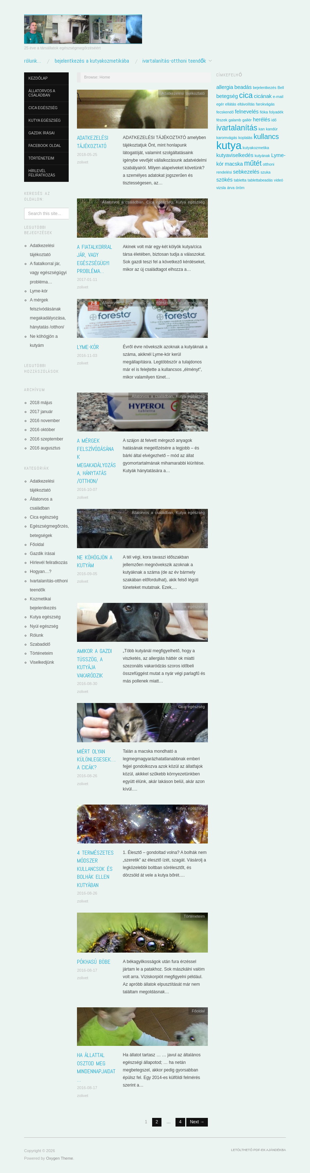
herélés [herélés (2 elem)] (261, 119)
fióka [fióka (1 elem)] (264, 112)
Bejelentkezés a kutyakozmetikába (92, 61)
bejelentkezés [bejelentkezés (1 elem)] (264, 87)
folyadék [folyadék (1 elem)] (276, 112)
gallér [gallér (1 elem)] (247, 120)
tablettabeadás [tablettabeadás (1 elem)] (260, 180)
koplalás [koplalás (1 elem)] (245, 137)
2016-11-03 (87, 355)
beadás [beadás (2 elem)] (243, 87)
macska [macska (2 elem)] (234, 164)
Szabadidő (40, 644)
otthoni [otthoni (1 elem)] (268, 164)
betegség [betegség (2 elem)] (227, 96)
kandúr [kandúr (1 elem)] (272, 129)
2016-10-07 (87, 489)
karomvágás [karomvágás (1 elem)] (226, 137)
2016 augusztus (45, 448)
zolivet (82, 162)
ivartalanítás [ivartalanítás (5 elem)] (236, 128)
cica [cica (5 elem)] (246, 95)
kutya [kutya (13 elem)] (228, 145)
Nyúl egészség (44, 626)
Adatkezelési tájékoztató (92, 141)
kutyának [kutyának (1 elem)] (262, 155)
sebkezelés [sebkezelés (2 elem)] (246, 172)
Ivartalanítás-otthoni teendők (174, 61)
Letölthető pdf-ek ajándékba (258, 1150)
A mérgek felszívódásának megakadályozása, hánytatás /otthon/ (96, 461)
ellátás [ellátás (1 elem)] (230, 104)
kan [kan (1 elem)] (262, 129)
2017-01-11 (87, 279)
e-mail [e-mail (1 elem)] (278, 96)
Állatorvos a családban (41, 93)
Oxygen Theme (59, 1158)
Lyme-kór (39, 291)
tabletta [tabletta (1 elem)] (240, 180)
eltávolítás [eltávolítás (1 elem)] (246, 104)
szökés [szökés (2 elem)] (224, 180)
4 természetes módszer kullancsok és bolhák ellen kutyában (95, 869)
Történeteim (41, 158)
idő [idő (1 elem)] (274, 120)
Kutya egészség (44, 120)
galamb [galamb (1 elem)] (235, 120)
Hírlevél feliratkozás (41, 173)
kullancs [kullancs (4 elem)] (266, 136)
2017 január (41, 411)
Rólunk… (32, 61)
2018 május (41, 402)
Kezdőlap (37, 78)
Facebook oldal (44, 146)
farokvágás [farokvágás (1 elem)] (265, 104)
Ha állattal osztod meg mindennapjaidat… (96, 1067)
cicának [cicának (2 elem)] (263, 96)
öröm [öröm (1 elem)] (240, 187)
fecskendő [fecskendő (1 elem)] (225, 112)
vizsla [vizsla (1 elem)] (221, 187)
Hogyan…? (40, 571)
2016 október (42, 429)
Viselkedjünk (42, 662)
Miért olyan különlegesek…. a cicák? (96, 759)
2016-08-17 (87, 970)
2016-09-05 (87, 574)
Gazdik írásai (41, 133)
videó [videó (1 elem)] (278, 180)
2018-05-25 (87, 154)
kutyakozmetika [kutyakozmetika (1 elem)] (256, 147)
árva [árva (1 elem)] (230, 187)
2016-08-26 (87, 776)
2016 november (45, 420)
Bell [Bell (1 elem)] (281, 87)
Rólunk (36, 635)
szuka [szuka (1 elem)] (265, 172)
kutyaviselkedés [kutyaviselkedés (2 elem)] (234, 155)
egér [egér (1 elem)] (220, 104)
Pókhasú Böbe (93, 962)
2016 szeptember (46, 439)
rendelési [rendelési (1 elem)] (224, 172)
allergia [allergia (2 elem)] (224, 87)
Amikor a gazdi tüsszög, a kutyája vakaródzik (94, 663)
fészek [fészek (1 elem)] (221, 120)
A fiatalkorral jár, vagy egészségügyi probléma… (48, 272)
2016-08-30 (87, 683)
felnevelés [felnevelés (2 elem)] (247, 112)
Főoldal (37, 544)
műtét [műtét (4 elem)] (253, 163)
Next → (197, 1121)
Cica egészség (43, 108)
